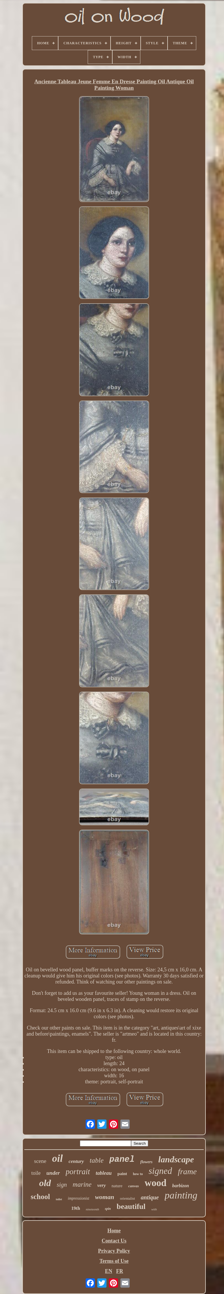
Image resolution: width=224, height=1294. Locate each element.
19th (75, 1208)
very (101, 1185)
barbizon (180, 1185)
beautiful (131, 1206)
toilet (59, 1199)
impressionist (78, 1198)
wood (155, 1183)
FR (119, 1271)
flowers (146, 1162)
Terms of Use (114, 1261)
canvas (133, 1186)
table (97, 1160)
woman (104, 1197)
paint (122, 1173)
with (154, 1209)
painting (181, 1195)
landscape (176, 1159)
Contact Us (114, 1241)
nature (117, 1185)
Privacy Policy (114, 1251)
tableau (104, 1173)
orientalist (127, 1198)
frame (187, 1171)
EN (108, 1271)
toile (36, 1173)
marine (82, 1184)
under (53, 1173)
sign (62, 1184)
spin (108, 1209)
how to (138, 1174)
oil (57, 1158)
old (45, 1183)
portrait (78, 1171)
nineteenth (92, 1209)
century (76, 1161)
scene (40, 1161)
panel (122, 1159)
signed (160, 1171)
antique (150, 1197)
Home (114, 1231)
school (40, 1197)
